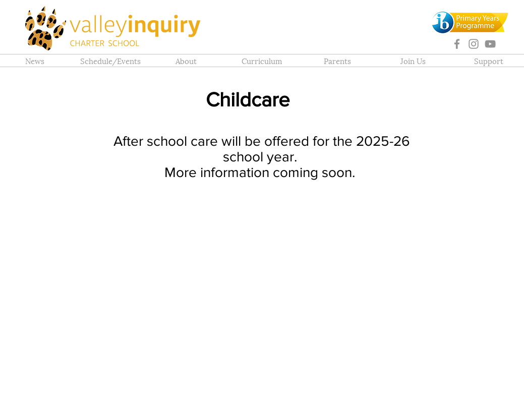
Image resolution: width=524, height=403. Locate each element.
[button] (186, 60)
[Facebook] (456, 43)
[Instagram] (473, 43)
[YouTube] (490, 43)
